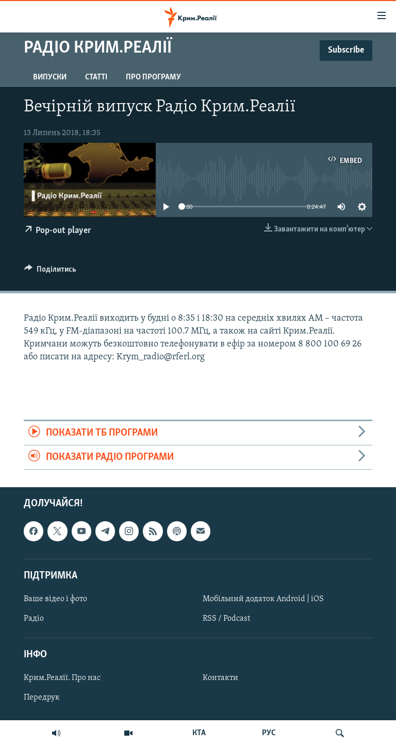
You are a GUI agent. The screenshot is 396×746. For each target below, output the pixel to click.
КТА (199, 733)
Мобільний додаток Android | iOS (263, 599)
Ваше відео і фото (55, 599)
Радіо (34, 619)
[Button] (50, 271)
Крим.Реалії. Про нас (62, 678)
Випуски (50, 77)
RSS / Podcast (226, 619)
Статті (96, 77)
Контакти (220, 678)
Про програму (153, 77)
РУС (269, 733)
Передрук (42, 698)
